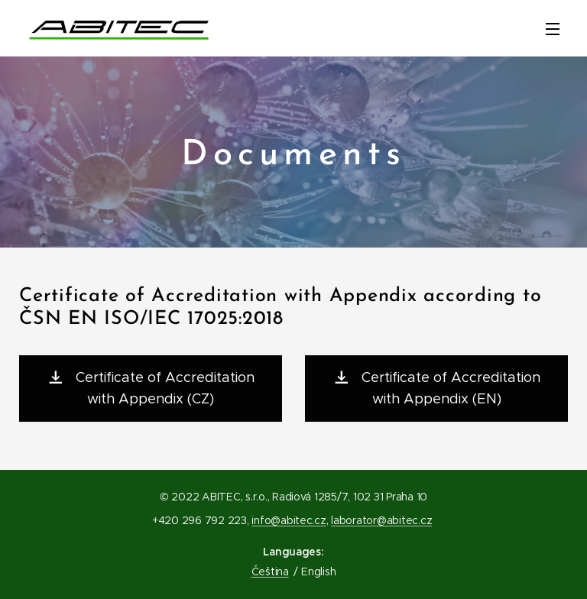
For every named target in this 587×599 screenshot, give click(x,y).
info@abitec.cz (288, 520)
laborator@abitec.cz (381, 520)
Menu (552, 29)
